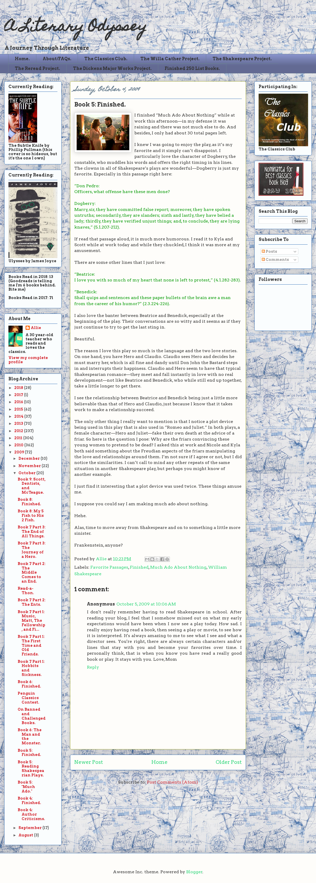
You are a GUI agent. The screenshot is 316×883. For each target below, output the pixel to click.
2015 (19, 409)
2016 (19, 402)
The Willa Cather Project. (170, 58)
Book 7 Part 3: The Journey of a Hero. (32, 549)
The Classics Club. (105, 58)
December (29, 458)
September (30, 828)
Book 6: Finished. (29, 684)
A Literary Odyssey (75, 28)
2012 (19, 431)
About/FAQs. (57, 58)
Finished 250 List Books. (192, 68)
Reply (93, 667)
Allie (102, 558)
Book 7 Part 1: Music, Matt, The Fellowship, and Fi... (31, 621)
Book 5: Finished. (29, 752)
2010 (19, 445)
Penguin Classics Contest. (28, 697)
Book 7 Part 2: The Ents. (32, 602)
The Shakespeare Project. (242, 58)
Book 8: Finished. (29, 501)
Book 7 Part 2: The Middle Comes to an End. (32, 572)
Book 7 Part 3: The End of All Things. (32, 531)
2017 (19, 395)
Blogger (194, 871)
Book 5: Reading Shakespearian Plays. (31, 768)
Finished (139, 567)
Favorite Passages (109, 567)
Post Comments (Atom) (172, 782)
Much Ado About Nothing (178, 567)
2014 (19, 416)
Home (159, 762)
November (30, 466)
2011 (18, 438)
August (26, 835)
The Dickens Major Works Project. (112, 68)
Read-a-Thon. (26, 590)
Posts (269, 251)
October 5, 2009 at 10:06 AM (146, 604)
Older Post (229, 762)
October (27, 473)
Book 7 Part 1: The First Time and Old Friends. (31, 645)
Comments (275, 260)
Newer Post (88, 762)
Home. (22, 58)
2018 (19, 388)
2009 (19, 452)
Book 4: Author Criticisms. (31, 814)
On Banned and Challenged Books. (32, 716)
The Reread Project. (37, 68)
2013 (19, 423)
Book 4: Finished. (29, 800)
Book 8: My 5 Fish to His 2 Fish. (31, 515)
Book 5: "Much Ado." (26, 786)
